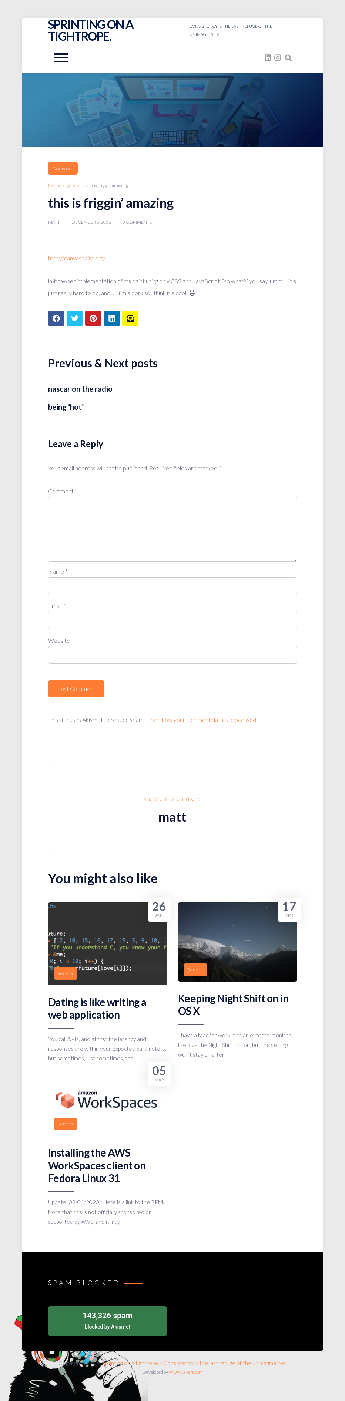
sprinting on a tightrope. (91, 30)
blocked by (108, 1319)
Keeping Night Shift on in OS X (233, 1004)
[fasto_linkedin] (268, 57)
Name (58, 571)
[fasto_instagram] (277, 57)
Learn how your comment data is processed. (201, 719)
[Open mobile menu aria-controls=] (61, 58)
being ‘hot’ (66, 406)
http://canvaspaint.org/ (76, 257)
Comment (62, 490)
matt (54, 222)
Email (57, 605)
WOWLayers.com (186, 1372)
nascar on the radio (80, 388)
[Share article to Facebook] (56, 318)
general (63, 168)
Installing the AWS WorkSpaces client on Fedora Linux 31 (96, 1165)
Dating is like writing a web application (97, 1008)
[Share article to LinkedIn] (112, 318)
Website (59, 640)
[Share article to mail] (130, 318)
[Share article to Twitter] (75, 318)
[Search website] (288, 57)
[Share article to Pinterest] (93, 318)
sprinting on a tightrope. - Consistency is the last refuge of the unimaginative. (195, 1363)
